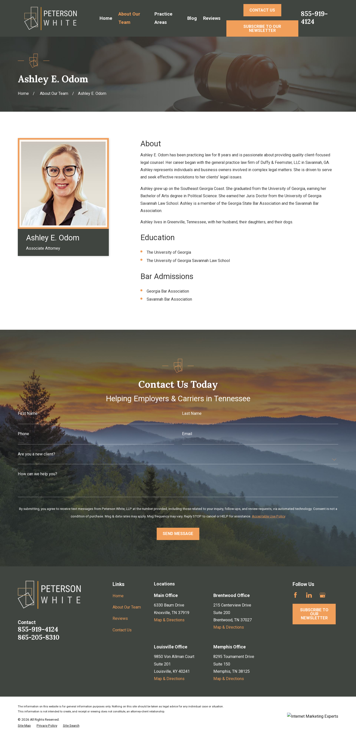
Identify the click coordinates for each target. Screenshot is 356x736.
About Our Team (127, 607)
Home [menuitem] (106, 18)
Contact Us (122, 630)
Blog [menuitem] (192, 18)
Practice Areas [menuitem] (163, 18)
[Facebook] (295, 595)
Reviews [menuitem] (211, 18)
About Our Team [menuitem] (129, 18)
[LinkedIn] (309, 595)
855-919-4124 (314, 18)
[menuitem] (24, 725)
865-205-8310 (38, 637)
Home (118, 595)
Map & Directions (169, 620)
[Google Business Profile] (322, 595)
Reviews (120, 618)
